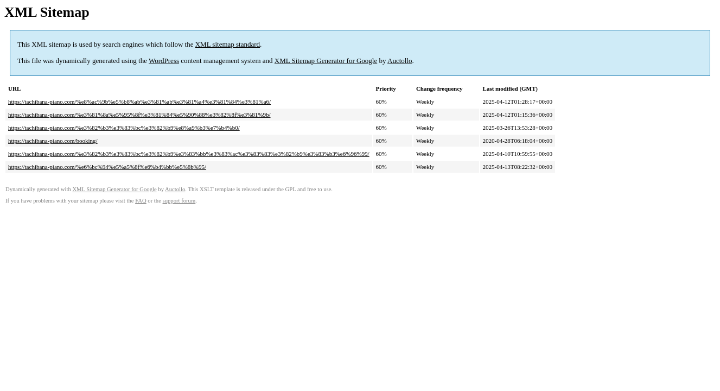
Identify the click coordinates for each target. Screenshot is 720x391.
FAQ (140, 201)
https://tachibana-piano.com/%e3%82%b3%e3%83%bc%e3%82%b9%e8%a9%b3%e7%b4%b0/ (124, 127)
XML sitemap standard (227, 44)
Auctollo (399, 60)
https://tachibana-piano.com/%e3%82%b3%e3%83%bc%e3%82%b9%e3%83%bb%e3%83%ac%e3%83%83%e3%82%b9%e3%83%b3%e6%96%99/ (188, 153)
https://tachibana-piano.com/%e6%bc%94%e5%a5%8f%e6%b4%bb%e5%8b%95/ (107, 166)
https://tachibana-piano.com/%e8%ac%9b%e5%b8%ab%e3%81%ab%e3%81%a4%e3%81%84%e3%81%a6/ (139, 101)
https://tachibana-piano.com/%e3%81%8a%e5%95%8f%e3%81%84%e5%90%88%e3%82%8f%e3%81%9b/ (139, 114)
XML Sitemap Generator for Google (326, 60)
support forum (179, 201)
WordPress (164, 60)
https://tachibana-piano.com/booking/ (53, 140)
